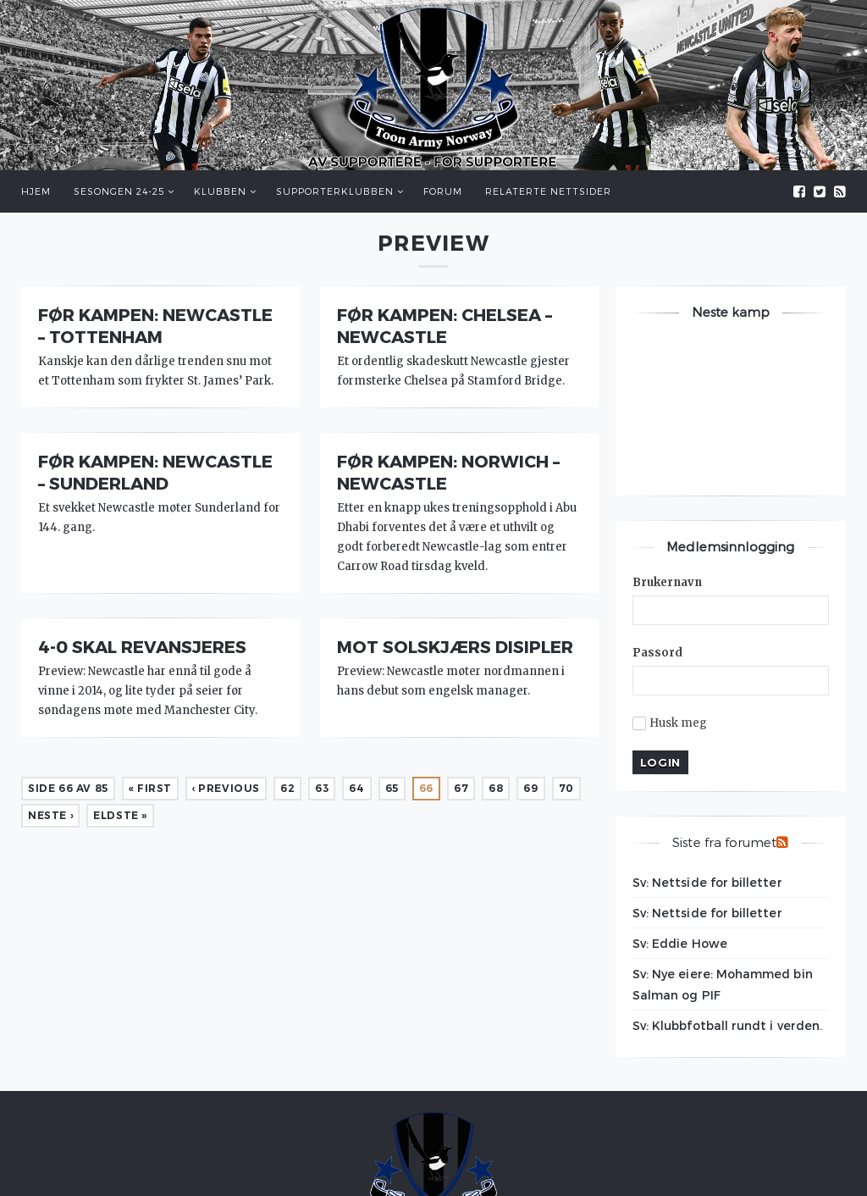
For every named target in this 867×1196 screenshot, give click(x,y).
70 (566, 788)
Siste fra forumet (724, 842)
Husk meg (670, 723)
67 (461, 788)
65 (392, 788)
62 (287, 788)
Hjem (36, 191)
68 (496, 788)
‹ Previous (226, 788)
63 (322, 788)
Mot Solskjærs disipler (455, 646)
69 (530, 788)
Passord (657, 652)
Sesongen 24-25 (119, 191)
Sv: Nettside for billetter (707, 882)
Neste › (50, 815)
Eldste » (120, 815)
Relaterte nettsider (548, 191)
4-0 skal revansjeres (142, 646)
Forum (442, 191)
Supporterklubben (335, 191)
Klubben (220, 191)
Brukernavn (667, 582)
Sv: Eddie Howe (679, 943)
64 (356, 788)
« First (150, 788)
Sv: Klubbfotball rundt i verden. (727, 1025)
